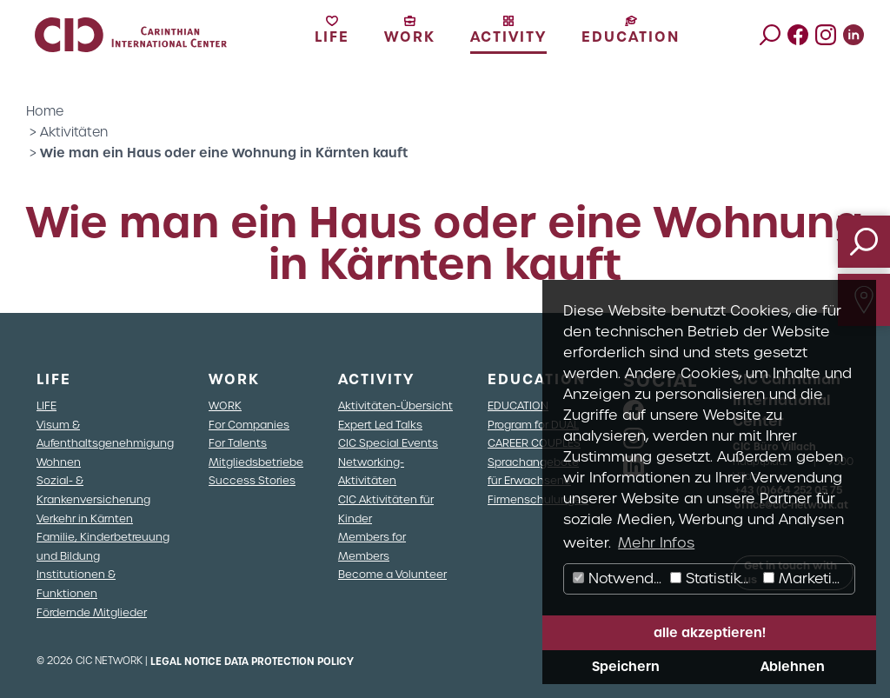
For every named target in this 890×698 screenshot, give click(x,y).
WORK (225, 405)
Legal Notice (186, 661)
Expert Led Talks (380, 424)
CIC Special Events (388, 442)
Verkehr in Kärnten (85, 518)
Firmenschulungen (538, 499)
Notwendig (619, 578)
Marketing (806, 578)
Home (44, 111)
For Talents (238, 442)
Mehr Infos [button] (656, 543)
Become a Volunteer (392, 574)
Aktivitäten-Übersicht (395, 405)
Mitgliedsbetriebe (256, 462)
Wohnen (59, 462)
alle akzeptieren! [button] (710, 632)
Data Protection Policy (289, 661)
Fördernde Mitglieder (92, 612)
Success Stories (252, 480)
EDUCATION (518, 405)
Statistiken (714, 578)
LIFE (46, 405)
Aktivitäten (74, 132)
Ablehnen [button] (792, 666)
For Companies (249, 424)
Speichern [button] (626, 666)
